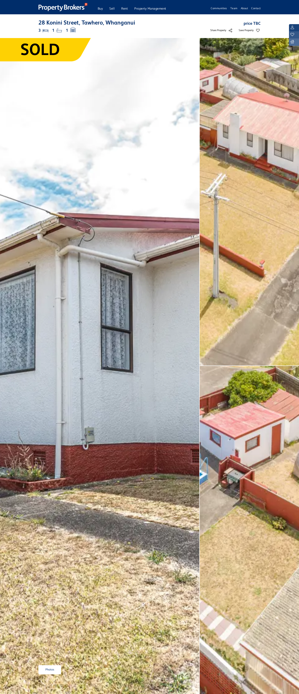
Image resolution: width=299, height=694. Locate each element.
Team (233, 8)
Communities (219, 8)
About (244, 8)
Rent (124, 8)
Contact (256, 8)
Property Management (150, 8)
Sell (112, 8)
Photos (49, 669)
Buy (100, 8)
